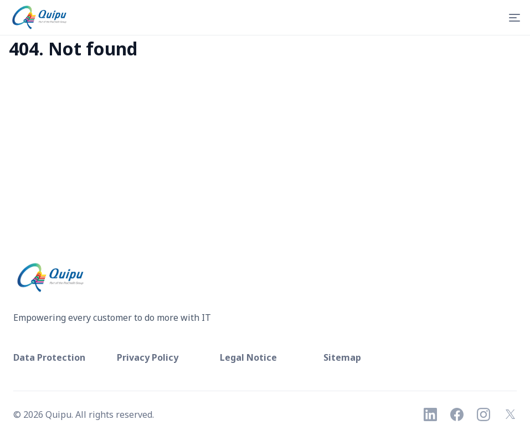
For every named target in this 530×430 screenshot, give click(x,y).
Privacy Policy (147, 357)
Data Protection (49, 357)
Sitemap (342, 357)
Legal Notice (248, 357)
